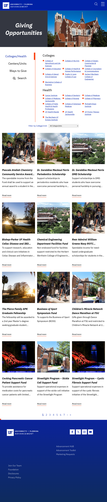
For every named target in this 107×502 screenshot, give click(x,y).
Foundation (13, 469)
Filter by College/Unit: (38, 126)
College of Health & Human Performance (73, 70)
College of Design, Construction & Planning (91, 63)
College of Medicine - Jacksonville (53, 99)
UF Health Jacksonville (70, 113)
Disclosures (13, 473)
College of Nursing (72, 98)
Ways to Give (18, 71)
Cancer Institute (51, 95)
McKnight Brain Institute (90, 105)
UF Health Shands (52, 112)
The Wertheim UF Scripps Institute (51, 118)
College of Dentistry (72, 95)
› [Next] (67, 414)
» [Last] (70, 414)
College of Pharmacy (93, 98)
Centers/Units (17, 63)
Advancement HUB (65, 446)
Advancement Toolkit (66, 450)
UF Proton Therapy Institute (92, 113)
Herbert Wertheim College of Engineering (92, 76)
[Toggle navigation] (102, 4)
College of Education (53, 69)
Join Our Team (15, 465)
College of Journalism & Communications (93, 70)
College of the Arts (72, 61)
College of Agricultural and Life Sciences (52, 63)
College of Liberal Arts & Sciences (52, 75)
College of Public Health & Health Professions (51, 106)
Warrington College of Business (53, 83)
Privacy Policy (14, 477)
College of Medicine (92, 95)
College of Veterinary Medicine (73, 105)
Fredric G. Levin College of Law (70, 75)
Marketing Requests (65, 454)
